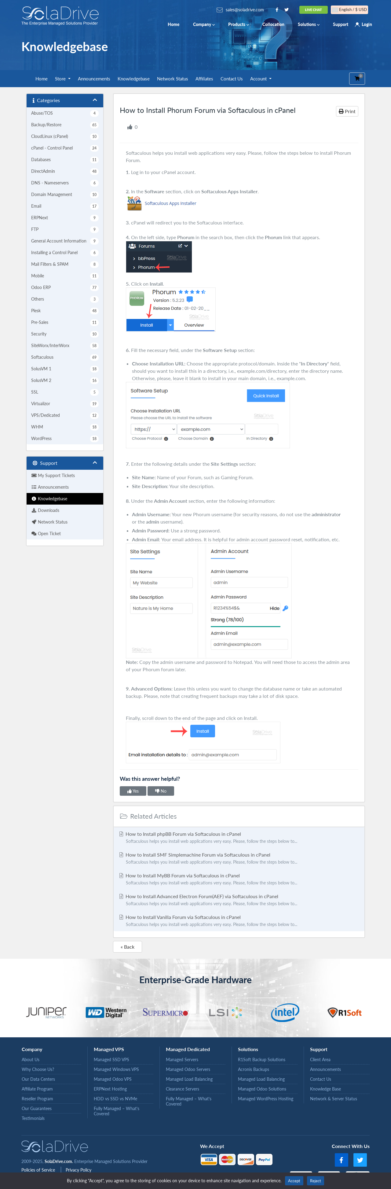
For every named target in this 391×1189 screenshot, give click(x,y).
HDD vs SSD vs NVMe (115, 1098)
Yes (133, 791)
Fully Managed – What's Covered (116, 1111)
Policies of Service (38, 1169)
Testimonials (33, 1118)
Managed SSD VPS (111, 1059)
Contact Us (232, 78)
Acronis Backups (253, 1069)
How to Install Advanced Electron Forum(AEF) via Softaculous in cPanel (239, 900)
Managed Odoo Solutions (262, 1088)
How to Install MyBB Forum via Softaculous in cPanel (239, 879)
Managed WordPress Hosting (265, 1098)
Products (238, 24)
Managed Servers (182, 1059)
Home (174, 24)
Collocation (273, 24)
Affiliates (204, 78)
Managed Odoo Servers (188, 1069)
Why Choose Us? (38, 1069)
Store (61, 78)
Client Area (320, 1059)
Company (204, 24)
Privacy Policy (78, 1169)
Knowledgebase (134, 78)
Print (347, 111)
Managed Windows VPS (116, 1069)
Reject (315, 1180)
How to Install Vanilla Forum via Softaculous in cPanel (239, 921)
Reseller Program (37, 1098)
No (160, 791)
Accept (294, 1180)
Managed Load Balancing (189, 1079)
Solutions (309, 24)
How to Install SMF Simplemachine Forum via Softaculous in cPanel (239, 859)
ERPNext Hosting (110, 1088)
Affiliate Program (37, 1088)
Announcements (94, 78)
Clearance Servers (182, 1088)
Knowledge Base (325, 1088)
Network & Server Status (333, 1098)
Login (367, 24)
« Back (127, 947)
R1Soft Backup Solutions (261, 1059)
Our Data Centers (38, 1079)
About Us (30, 1059)
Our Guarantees (37, 1108)
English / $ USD (349, 9)
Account (259, 78)
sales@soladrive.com (245, 9)
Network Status (172, 78)
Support (340, 24)
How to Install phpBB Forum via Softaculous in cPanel (239, 838)
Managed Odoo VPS (113, 1079)
